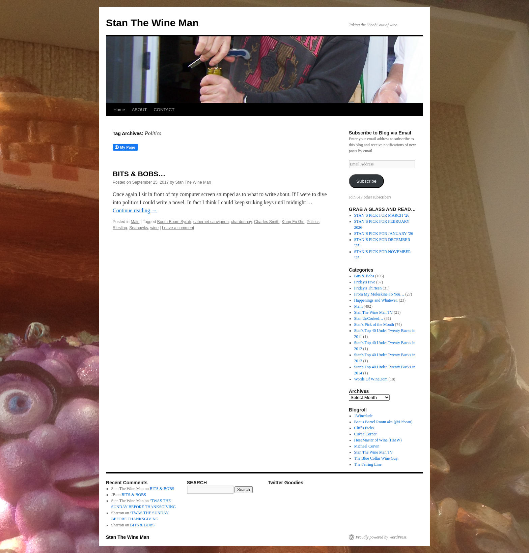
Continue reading (135, 210)
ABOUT (139, 109)
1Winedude (363, 415)
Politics (313, 221)
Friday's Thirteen (368, 288)
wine (154, 227)
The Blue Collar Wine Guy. (376, 458)
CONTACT (164, 109)
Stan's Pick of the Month (374, 324)
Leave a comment (178, 227)
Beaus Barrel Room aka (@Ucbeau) (383, 422)
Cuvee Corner (365, 434)
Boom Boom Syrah (174, 221)
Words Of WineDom (371, 379)
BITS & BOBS (162, 488)
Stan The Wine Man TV (373, 312)
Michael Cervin (367, 446)
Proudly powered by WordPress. (382, 537)
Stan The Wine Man (152, 22)
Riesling (120, 227)
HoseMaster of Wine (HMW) (378, 440)
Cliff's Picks (364, 428)
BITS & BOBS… (139, 174)
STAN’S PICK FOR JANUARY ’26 (383, 233)
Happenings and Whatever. (376, 300)
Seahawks (138, 227)
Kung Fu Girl (293, 221)
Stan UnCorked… (368, 318)
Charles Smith (266, 221)
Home (119, 109)
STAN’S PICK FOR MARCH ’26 (382, 215)
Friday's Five (364, 282)
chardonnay (241, 221)
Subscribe (366, 181)
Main (135, 221)
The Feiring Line (368, 464)
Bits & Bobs (364, 276)
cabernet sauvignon (211, 221)
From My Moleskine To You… (379, 294)
